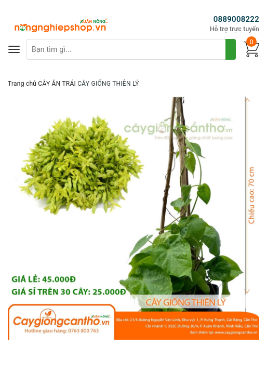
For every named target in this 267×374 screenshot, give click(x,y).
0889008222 (236, 19)
